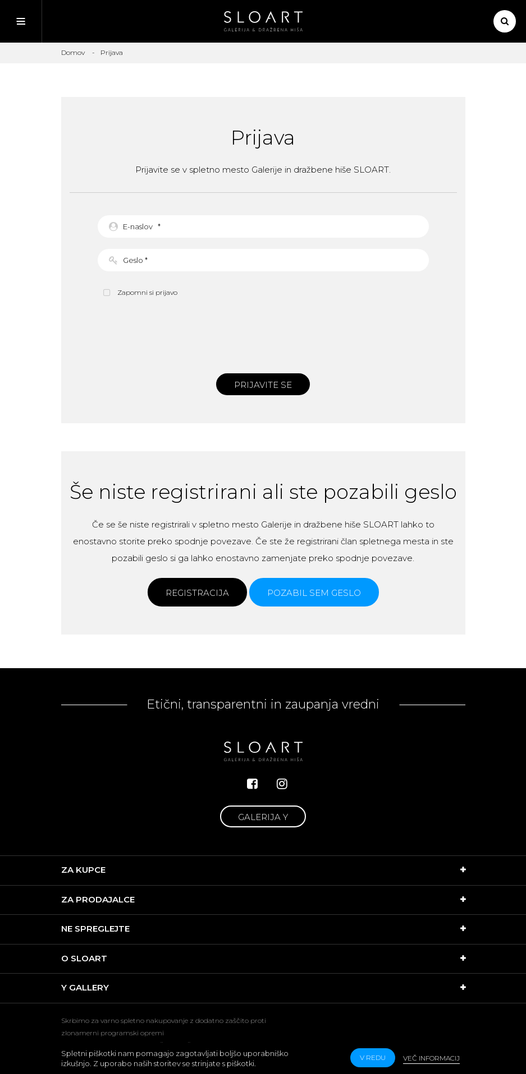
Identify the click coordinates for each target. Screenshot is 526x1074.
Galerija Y (263, 817)
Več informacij (431, 1058)
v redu (373, 1057)
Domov (73, 52)
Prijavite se (263, 384)
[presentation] (263, 334)
